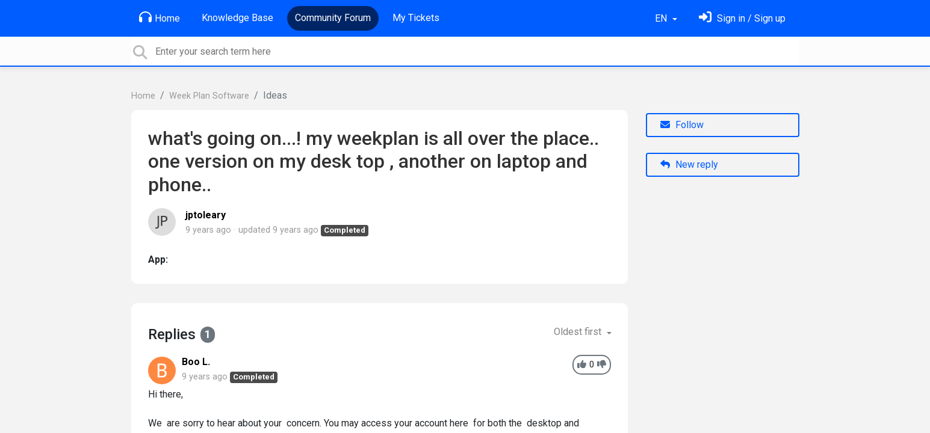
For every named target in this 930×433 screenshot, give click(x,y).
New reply (689, 164)
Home (159, 17)
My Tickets (415, 17)
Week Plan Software (209, 96)
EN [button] (662, 18)
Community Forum (333, 17)
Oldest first (579, 331)
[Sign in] (742, 18)
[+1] (581, 365)
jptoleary (205, 215)
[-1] (601, 365)
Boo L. (196, 361)
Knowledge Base (237, 17)
